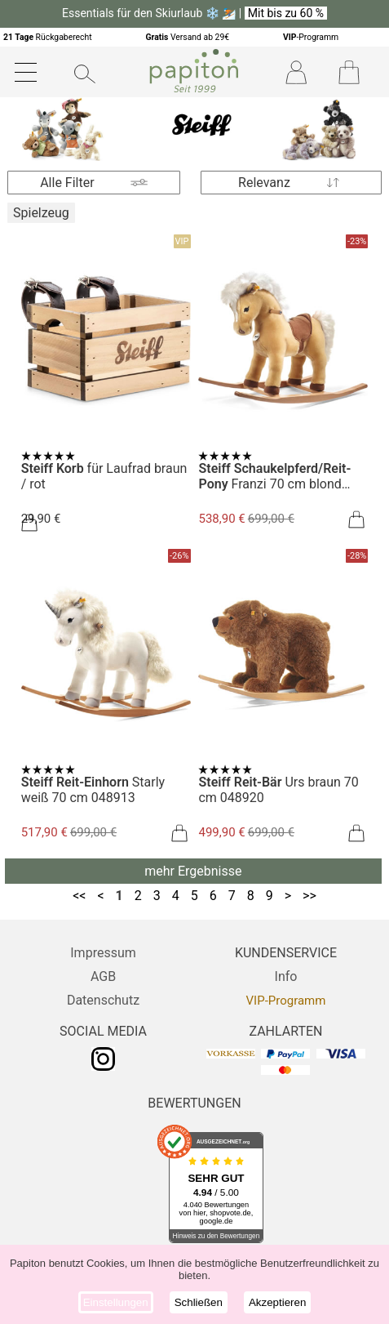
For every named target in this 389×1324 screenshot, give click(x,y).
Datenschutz (103, 1000)
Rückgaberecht (47, 37)
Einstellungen (115, 1302)
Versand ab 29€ (187, 37)
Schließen (199, 1302)
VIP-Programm (286, 1000)
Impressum (103, 953)
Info (286, 976)
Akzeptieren (277, 1302)
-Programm (310, 37)
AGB (103, 976)
